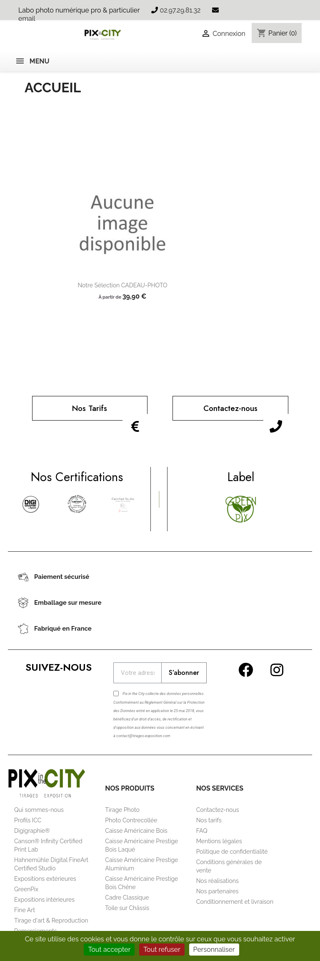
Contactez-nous (230, 408)
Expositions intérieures (44, 899)
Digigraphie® (32, 830)
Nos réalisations (217, 880)
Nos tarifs (209, 820)
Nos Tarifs (89, 408)
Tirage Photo (122, 809)
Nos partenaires (217, 891)
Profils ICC (27, 820)
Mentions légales (219, 841)
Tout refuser (161, 949)
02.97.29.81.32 (180, 10)
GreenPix (26, 889)
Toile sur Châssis (127, 908)
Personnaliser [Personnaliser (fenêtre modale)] (214, 949)
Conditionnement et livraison (234, 901)
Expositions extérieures (45, 878)
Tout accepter (109, 949)
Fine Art (24, 910)
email (26, 19)
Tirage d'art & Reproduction (51, 920)
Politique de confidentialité (232, 851)
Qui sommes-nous (39, 809)
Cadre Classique (127, 897)
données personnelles (185, 694)
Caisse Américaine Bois (136, 830)
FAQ (202, 830)
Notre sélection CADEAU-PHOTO (122, 285)
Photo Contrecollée (131, 820)
